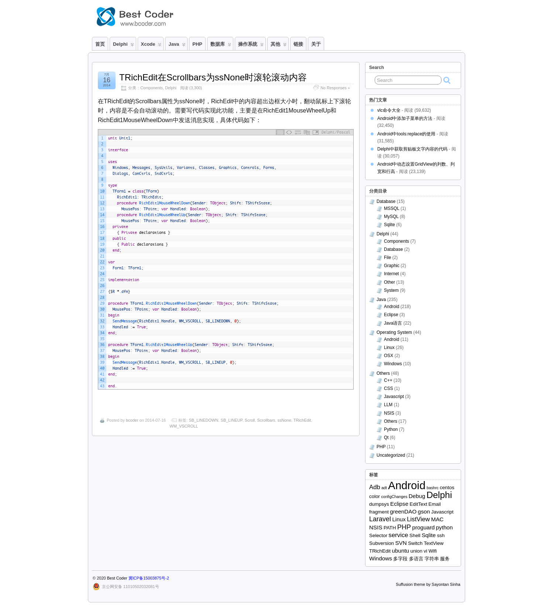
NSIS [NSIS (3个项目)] (375, 527)
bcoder (132, 420)
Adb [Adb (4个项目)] (374, 487)
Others (383, 373)
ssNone (284, 420)
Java (176, 45)
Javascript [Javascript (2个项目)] (442, 512)
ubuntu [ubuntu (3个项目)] (400, 550)
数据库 (220, 45)
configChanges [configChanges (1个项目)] (394, 496)
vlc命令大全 (389, 110)
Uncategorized (391, 455)
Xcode (151, 45)
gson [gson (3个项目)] (424, 511)
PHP (197, 44)
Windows (393, 363)
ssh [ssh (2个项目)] (441, 535)
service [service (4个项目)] (398, 535)
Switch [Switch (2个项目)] (415, 543)
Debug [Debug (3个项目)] (417, 496)
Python (391, 429)
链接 (298, 44)
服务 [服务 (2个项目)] (445, 558)
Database (386, 201)
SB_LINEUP (232, 420)
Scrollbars (266, 420)
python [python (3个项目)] (444, 527)
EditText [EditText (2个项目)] (418, 504)
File (387, 257)
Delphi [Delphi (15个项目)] (439, 495)
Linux (389, 347)
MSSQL (391, 208)
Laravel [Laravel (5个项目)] (380, 519)
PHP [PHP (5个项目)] (404, 527)
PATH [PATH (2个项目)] (390, 527)
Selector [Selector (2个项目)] (378, 535)
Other (389, 282)
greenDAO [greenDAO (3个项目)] (403, 511)
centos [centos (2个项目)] (447, 487)
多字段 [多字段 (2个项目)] (400, 558)
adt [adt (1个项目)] (384, 487)
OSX (388, 355)
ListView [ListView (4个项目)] (418, 519)
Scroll (250, 420)
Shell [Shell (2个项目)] (414, 535)
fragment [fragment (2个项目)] (379, 512)
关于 (316, 44)
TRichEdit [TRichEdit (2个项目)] (380, 551)
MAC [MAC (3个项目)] (437, 519)
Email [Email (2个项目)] (435, 504)
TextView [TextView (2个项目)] (433, 543)
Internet (391, 273)
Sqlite (389, 224)
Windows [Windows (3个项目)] (380, 558)
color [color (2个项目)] (374, 496)
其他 (278, 45)
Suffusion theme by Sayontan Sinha (428, 584)
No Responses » (335, 88)
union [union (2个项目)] (416, 551)
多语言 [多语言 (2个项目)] (416, 558)
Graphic (391, 265)
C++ (388, 380)
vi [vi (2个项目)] (425, 551)
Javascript (394, 396)
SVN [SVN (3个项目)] (400, 543)
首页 (100, 44)
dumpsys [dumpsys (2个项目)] (379, 504)
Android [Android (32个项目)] (406, 485)
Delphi (123, 45)
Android (391, 306)
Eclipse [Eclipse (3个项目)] (399, 504)
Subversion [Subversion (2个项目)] (381, 543)
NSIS (389, 413)
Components (151, 88)
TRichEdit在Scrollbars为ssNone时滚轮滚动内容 (213, 77)
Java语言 (393, 323)
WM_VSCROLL (183, 426)
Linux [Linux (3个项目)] (398, 519)
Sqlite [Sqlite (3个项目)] (429, 535)
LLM (388, 404)
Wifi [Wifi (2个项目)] (433, 551)
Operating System (394, 332)
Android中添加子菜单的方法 (404, 118)
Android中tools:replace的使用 (406, 133)
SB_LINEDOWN (203, 420)
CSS (388, 388)
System (391, 290)
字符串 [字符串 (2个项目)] (432, 558)
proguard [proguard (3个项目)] (423, 527)
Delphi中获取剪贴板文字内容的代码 (412, 149)
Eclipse (391, 314)
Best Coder (117, 578)
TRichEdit (302, 420)
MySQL (391, 216)
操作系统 (251, 45)
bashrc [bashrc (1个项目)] (433, 487)
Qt (386, 437)
